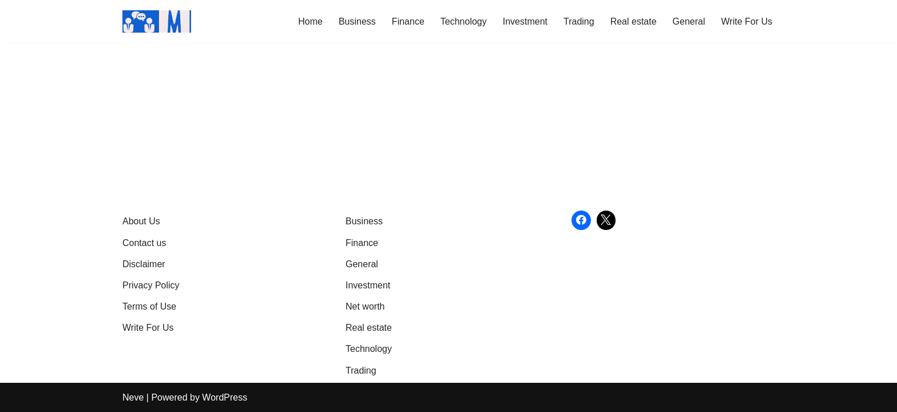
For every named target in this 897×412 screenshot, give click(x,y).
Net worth (365, 306)
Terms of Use (149, 306)
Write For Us (746, 21)
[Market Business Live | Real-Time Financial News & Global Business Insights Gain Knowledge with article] (156, 21)
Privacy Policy (151, 285)
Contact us (144, 243)
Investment (525, 21)
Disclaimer (143, 264)
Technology (463, 21)
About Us (141, 221)
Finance (408, 21)
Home (310, 21)
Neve (133, 397)
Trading (578, 21)
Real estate (633, 21)
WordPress (224, 397)
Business (357, 21)
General (689, 21)
